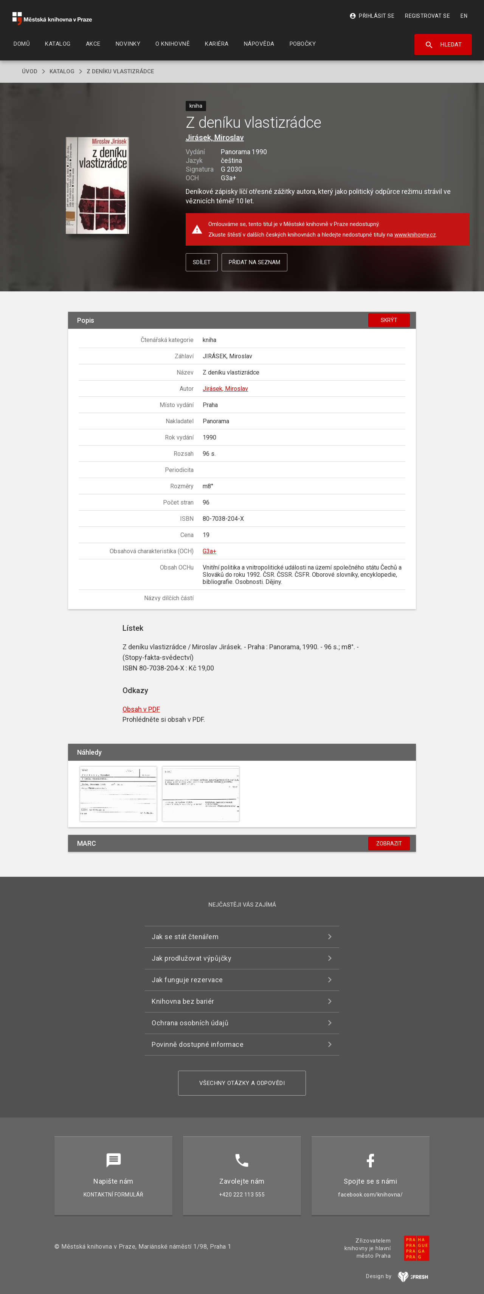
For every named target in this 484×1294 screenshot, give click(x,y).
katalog (62, 71)
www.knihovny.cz (415, 234)
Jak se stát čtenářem (185, 937)
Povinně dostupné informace (198, 1044)
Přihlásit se (371, 15)
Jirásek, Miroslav (215, 137)
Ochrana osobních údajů (190, 1023)
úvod (29, 71)
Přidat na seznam (254, 262)
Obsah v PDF (141, 709)
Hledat (443, 45)
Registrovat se (427, 16)
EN (464, 16)
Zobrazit (389, 843)
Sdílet (202, 262)
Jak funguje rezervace (187, 980)
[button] (97, 186)
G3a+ (209, 551)
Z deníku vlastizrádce (120, 71)
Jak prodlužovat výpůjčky (191, 958)
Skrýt (389, 320)
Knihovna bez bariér (183, 1001)
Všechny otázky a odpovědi (242, 1083)
